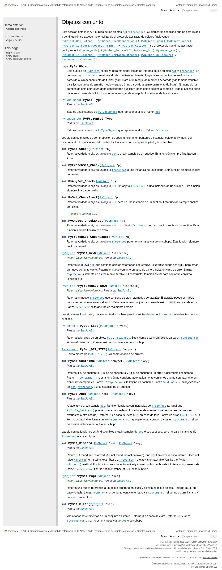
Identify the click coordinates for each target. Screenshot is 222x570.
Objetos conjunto (146, 5)
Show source (13, 56)
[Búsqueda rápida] (195, 10)
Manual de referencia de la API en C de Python (76, 5)
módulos (203, 5)
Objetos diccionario (16, 29)
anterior (180, 5)
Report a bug (13, 52)
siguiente (192, 5)
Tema (171, 10)
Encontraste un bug (207, 564)
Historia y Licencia (188, 551)
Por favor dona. (210, 557)
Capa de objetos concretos (119, 5)
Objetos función (14, 40)
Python (12, 5)
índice (214, 5)
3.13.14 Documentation (34, 5)
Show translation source (18, 58)
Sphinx (209, 567)
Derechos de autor (170, 542)
